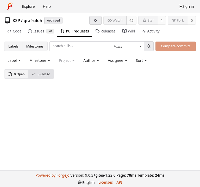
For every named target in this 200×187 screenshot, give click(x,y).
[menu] (142, 60)
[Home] (10, 6)
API (119, 182)
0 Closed (41, 74)
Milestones (34, 46)
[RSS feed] (95, 20)
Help (47, 6)
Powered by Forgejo (52, 175)
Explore (28, 6)
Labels (13, 46)
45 (131, 20)
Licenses (105, 182)
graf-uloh (32, 20)
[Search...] (149, 46)
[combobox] (127, 46)
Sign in (186, 6)
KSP (16, 20)
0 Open (16, 74)
